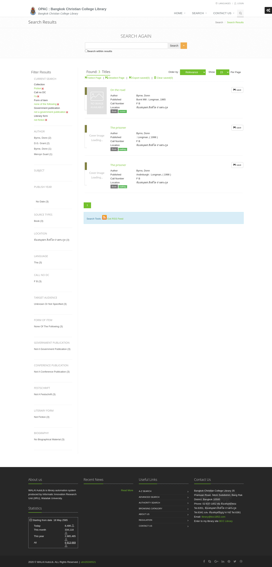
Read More (127, 490)
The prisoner (118, 127)
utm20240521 (88, 562)
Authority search (149, 503)
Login (239, 3)
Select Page (93, 77)
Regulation (145, 520)
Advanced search (149, 497)
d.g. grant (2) (41, 143)
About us (144, 514)
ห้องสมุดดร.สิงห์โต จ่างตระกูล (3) (51, 239)
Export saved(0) (141, 77)
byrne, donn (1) (42, 148)
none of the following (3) (48, 326)
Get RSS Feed (115, 218)
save (237, 90)
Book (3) (38, 221)
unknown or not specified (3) (50, 304)
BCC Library (226, 521)
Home (178, 13)
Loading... (122, 149)
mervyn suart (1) (43, 154)
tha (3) (38, 262)
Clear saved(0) (163, 77)
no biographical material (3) (49, 439)
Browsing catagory (150, 508)
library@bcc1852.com (213, 516)
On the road (117, 90)
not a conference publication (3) (52, 371)
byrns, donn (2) (42, 137)
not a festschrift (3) (45, 394)
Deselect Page (114, 77)
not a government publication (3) (52, 349)
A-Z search (145, 491)
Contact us (222, 13)
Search (198, 13)
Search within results (99, 51)
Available (123, 111)
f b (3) (38, 281)
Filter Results (41, 72)
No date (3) (42, 201)
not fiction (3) (41, 417)
